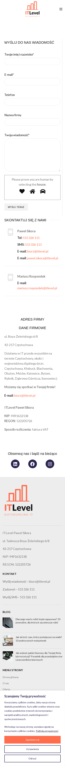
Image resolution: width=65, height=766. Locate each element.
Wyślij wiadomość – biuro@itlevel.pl (26, 581)
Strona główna (11, 677)
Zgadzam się (32, 739)
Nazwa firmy (12, 115)
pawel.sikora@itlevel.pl (42, 258)
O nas (6, 683)
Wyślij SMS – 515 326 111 (20, 597)
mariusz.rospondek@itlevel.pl (37, 288)
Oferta (6, 689)
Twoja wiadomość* (16, 135)
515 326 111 (31, 238)
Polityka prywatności (47, 730)
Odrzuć (32, 758)
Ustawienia (32, 749)
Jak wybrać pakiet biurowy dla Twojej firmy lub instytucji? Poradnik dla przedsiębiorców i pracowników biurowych (39, 656)
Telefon (9, 95)
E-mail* (9, 74)
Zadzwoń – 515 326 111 (18, 589)
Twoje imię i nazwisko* (19, 54)
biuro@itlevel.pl (37, 251)
